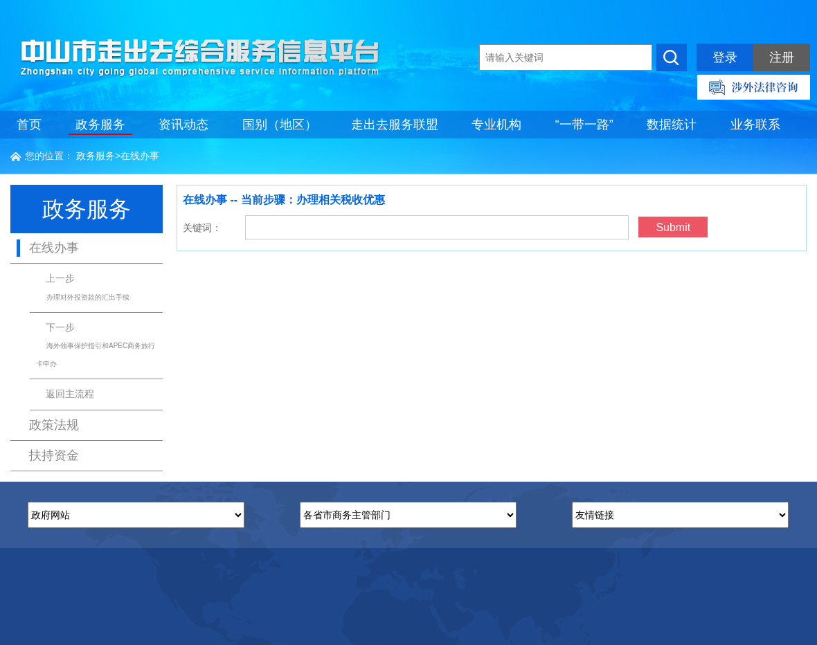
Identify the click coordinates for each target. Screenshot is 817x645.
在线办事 (139, 155)
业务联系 (755, 124)
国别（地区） (279, 124)
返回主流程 (70, 393)
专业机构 (496, 124)
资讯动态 (183, 124)
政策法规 (54, 425)
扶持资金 (54, 455)
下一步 (95, 344)
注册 (781, 57)
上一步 (82, 286)
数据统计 (672, 124)
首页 (29, 124)
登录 (724, 57)
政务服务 (100, 124)
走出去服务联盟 (394, 124)
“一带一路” (584, 124)
